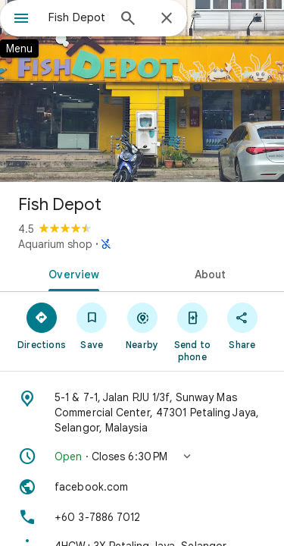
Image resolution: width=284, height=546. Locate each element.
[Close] (166, 19)
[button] (142, 456)
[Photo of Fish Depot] (142, 91)
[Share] (242, 325)
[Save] (92, 325)
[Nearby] (142, 325)
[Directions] (42, 325)
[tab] (71, 273)
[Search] (128, 19)
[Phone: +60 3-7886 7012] (142, 517)
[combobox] (77, 17)
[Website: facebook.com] (142, 487)
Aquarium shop (55, 244)
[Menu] (21, 19)
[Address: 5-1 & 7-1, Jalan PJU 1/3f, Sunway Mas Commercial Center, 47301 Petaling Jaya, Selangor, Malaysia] (142, 412)
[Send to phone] (192, 331)
